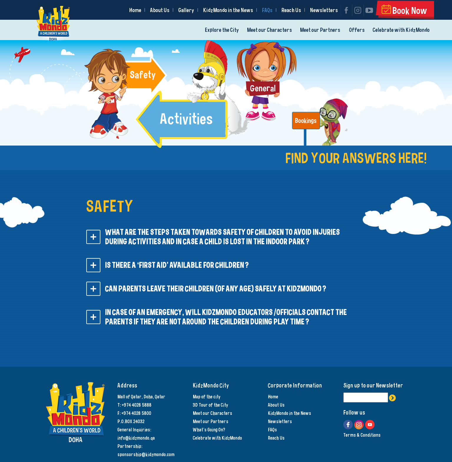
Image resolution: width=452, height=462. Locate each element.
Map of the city (207, 397)
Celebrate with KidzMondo (401, 30)
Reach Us (291, 10)
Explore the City (222, 30)
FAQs (267, 10)
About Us (160, 10)
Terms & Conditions (362, 435)
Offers (357, 30)
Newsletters (324, 10)
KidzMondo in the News (228, 10)
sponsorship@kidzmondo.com (146, 454)
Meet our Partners (320, 30)
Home (135, 10)
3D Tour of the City (211, 405)
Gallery (186, 10)
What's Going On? (209, 430)
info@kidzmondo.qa (136, 438)
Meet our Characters (269, 30)
